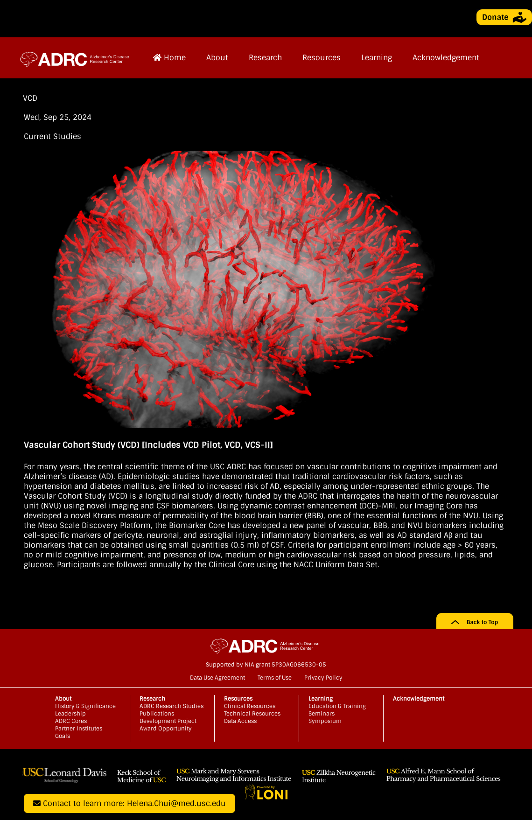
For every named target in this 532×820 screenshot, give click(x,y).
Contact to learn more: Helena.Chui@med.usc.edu (129, 803)
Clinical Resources (249, 706)
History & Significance (85, 706)
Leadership (70, 713)
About (217, 58)
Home (169, 58)
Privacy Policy (323, 677)
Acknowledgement (446, 58)
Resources (321, 58)
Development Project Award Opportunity (168, 724)
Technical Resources (252, 713)
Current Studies (52, 136)
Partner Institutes (78, 728)
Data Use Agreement (217, 677)
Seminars (321, 713)
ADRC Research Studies (171, 706)
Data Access (240, 721)
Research (265, 58)
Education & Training (337, 706)
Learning (376, 58)
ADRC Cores (71, 721)
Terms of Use (275, 677)
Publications (157, 713)
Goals (62, 736)
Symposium (325, 721)
